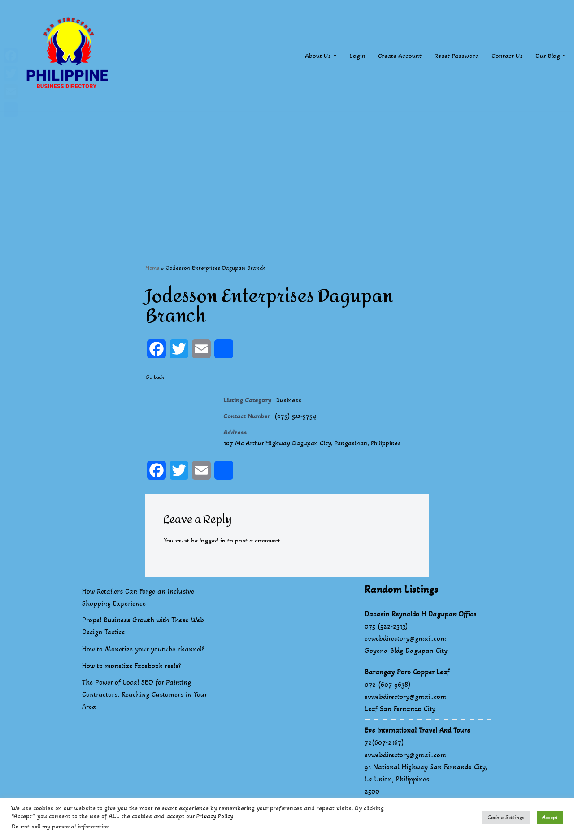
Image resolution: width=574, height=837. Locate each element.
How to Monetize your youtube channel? (143, 657)
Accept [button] (549, 817)
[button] (328, 55)
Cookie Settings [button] (506, 817)
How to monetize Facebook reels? (131, 673)
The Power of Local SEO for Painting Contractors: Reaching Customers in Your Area (144, 702)
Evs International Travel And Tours (417, 738)
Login (350, 55)
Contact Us (504, 55)
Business (291, 401)
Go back (154, 378)
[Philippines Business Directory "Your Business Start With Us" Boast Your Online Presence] (69, 55)
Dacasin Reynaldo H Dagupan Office (420, 622)
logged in (217, 547)
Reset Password (452, 55)
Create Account (394, 55)
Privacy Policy (214, 816)
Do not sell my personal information (60, 826)
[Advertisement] (287, 173)
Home (152, 268)
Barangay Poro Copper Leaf (407, 680)
